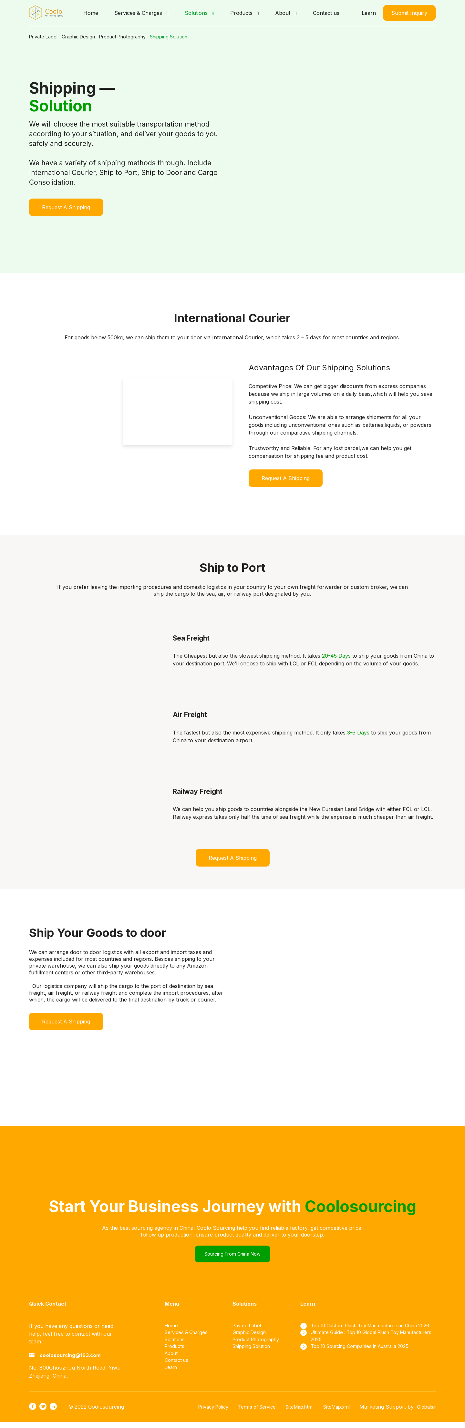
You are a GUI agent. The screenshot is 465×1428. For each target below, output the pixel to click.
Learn (369, 13)
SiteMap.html (291, 1413)
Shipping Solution (217, 36)
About (172, 1361)
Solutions (176, 1346)
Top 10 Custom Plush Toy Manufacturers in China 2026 (367, 1334)
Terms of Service (244, 1413)
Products (176, 1354)
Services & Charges (188, 1338)
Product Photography (154, 36)
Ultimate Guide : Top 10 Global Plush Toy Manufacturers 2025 (363, 1350)
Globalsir (425, 1413)
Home (172, 1330)
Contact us (178, 1369)
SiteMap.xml (332, 1413)
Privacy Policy (196, 1413)
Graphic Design (94, 36)
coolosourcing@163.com (80, 1360)
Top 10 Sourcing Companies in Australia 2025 (369, 1361)
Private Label (45, 36)
